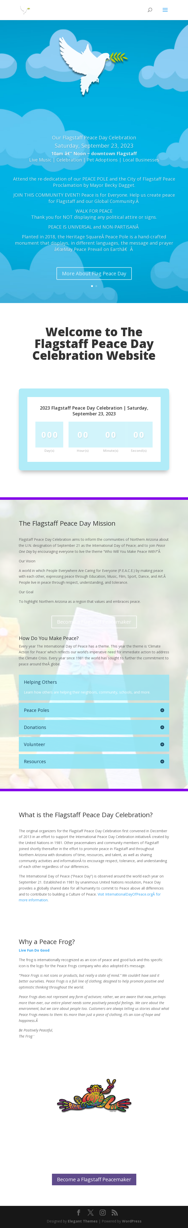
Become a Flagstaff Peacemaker (94, 621)
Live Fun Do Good (34, 950)
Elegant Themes (83, 1221)
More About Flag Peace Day (94, 288)
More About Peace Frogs (94, 1126)
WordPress (132, 1221)
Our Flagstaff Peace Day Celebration (94, 152)
